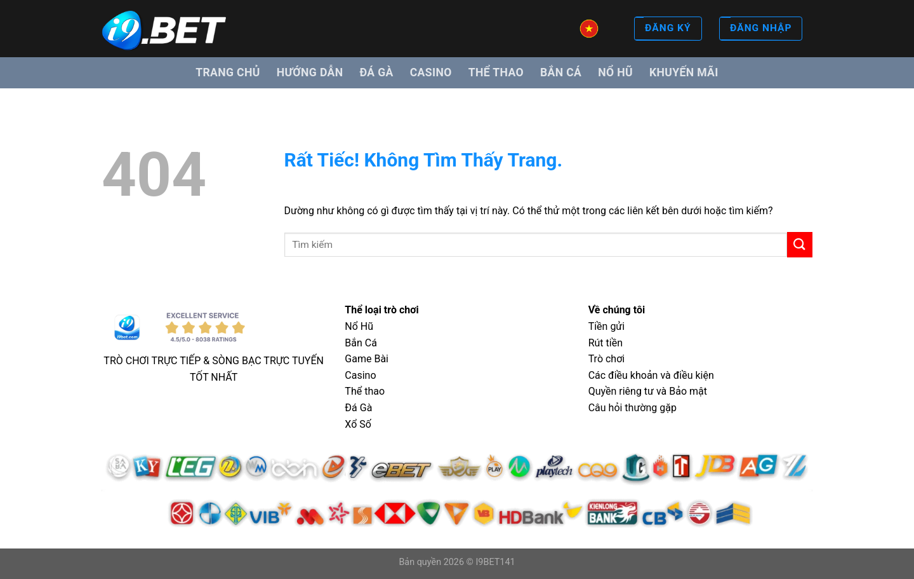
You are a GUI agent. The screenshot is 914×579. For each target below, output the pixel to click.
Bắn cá (560, 72)
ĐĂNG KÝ (667, 29)
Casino (431, 72)
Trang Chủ (227, 72)
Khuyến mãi (684, 72)
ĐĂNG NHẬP (760, 29)
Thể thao (496, 72)
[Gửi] (799, 244)
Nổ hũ (615, 72)
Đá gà (376, 72)
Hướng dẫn (310, 72)
